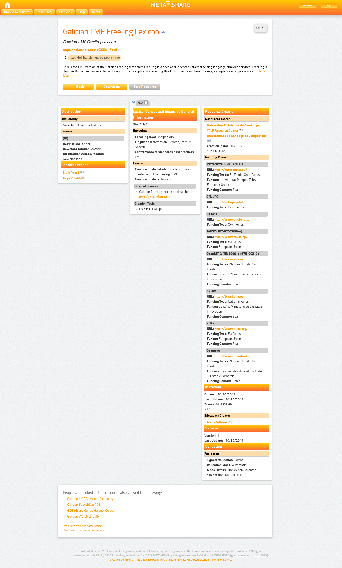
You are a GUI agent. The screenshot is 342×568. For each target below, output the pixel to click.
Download (111, 86)
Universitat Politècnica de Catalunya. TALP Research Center (233, 128)
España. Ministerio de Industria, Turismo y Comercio (235, 373)
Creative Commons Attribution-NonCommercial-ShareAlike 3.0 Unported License (159, 559)
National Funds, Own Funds (233, 266)
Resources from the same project (82, 526)
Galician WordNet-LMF (83, 517)
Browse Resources (17, 12)
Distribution (71, 111)
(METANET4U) (225, 164)
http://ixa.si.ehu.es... (230, 259)
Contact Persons (75, 165)
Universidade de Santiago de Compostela (236, 138)
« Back (78, 86)
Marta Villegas (219, 421)
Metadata (213, 387)
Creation (139, 163)
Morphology (154, 137)
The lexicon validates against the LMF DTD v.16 (231, 472)
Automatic (153, 179)
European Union (224, 247)
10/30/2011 (223, 440)
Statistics (65, 12)
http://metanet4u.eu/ (230, 170)
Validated (212, 454)
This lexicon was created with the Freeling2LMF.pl (163, 171)
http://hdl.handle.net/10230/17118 (90, 50)
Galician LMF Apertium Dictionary (90, 499)
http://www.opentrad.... (232, 356)
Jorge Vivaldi (74, 177)
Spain (223, 190)
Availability (69, 119)
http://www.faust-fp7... (232, 237)
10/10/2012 (219, 394)
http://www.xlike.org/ (231, 329)
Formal (225, 460)
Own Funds (225, 207)
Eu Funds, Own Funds (233, 175)
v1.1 (207, 409)
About (96, 12)
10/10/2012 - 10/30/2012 (229, 148)
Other (76, 144)
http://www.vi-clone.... (231, 219)
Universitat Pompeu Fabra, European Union (232, 182)
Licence (66, 131)
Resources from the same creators (83, 530)
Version (211, 428)
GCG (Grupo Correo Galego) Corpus (91, 511)
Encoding (140, 131)
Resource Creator (217, 119)
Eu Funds (224, 242)
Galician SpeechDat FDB (84, 505)
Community (44, 12)
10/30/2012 (223, 399)
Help (82, 12)
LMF (165, 154)
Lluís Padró (73, 172)
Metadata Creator (217, 416)
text (143, 103)
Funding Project (216, 157)
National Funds (228, 301)
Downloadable (84, 156)
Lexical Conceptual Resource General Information (163, 114)
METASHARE (219, 404)
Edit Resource (145, 86)
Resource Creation (220, 111)
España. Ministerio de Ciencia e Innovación (234, 276)
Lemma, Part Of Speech (163, 144)
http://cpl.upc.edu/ (228, 202)
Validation (213, 446)
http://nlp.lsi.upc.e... (155, 197)
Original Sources (146, 186)
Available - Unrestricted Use (82, 125)
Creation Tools (144, 204)
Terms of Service (222, 559)
